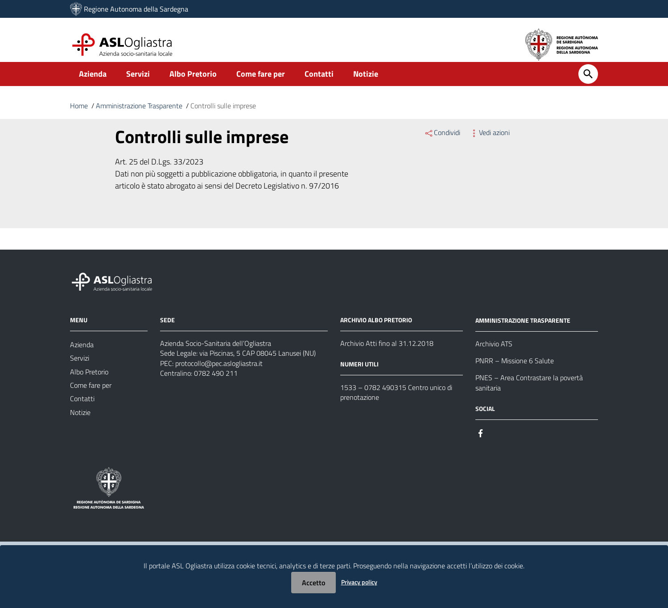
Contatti (319, 83)
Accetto (313, 582)
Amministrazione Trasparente (139, 115)
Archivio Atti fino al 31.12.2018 (386, 353)
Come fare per (260, 83)
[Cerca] (588, 83)
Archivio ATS (493, 354)
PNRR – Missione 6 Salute (514, 371)
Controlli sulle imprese (223, 115)
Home (79, 115)
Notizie (365, 83)
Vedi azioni (489, 141)
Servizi (138, 83)
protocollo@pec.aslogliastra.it (219, 374)
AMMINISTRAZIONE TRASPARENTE (522, 330)
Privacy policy (359, 582)
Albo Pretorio (193, 83)
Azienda (93, 83)
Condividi (442, 141)
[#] (480, 446)
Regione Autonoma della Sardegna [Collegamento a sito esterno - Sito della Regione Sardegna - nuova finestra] (136, 9)
